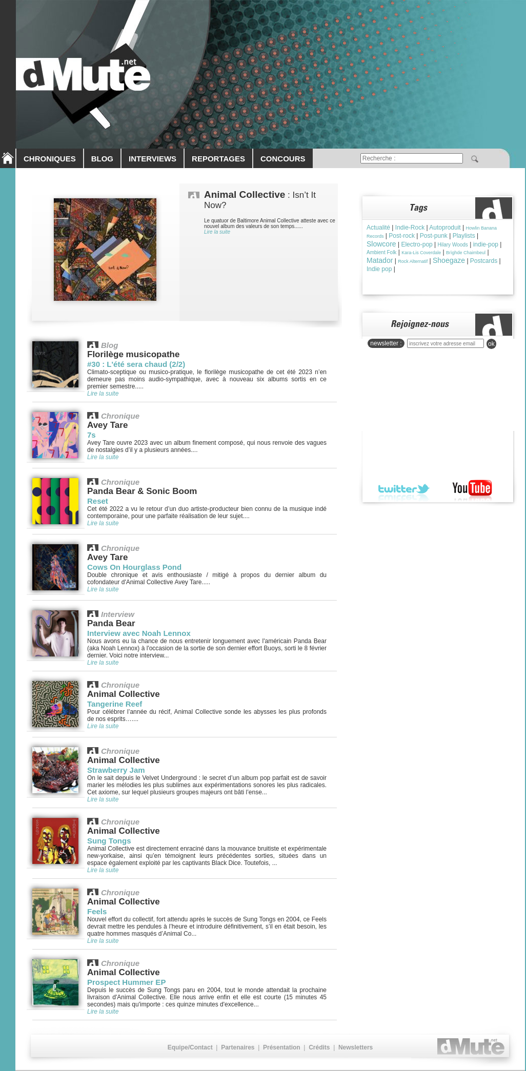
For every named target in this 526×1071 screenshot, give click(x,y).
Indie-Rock (409, 227)
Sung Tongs (109, 840)
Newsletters (355, 1047)
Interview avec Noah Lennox (139, 633)
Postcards (483, 260)
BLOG (102, 158)
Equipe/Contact (190, 1047)
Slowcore (381, 244)
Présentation (281, 1047)
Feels (97, 911)
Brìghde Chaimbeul (465, 252)
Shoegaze (449, 260)
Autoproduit (444, 227)
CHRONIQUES (50, 158)
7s (91, 434)
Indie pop (379, 269)
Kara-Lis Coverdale (421, 252)
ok (491, 343)
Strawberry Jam (116, 770)
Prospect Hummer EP (126, 982)
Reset (97, 501)
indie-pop (485, 244)
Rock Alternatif (413, 261)
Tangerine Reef (114, 703)
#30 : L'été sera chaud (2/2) (136, 364)
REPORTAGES (218, 158)
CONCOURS (283, 158)
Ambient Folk (381, 252)
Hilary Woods (453, 245)
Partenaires (237, 1047)
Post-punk (434, 235)
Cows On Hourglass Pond (134, 567)
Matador (380, 260)
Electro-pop (416, 244)
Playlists (464, 235)
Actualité (378, 227)
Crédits (319, 1047)
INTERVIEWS (152, 158)
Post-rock (402, 235)
